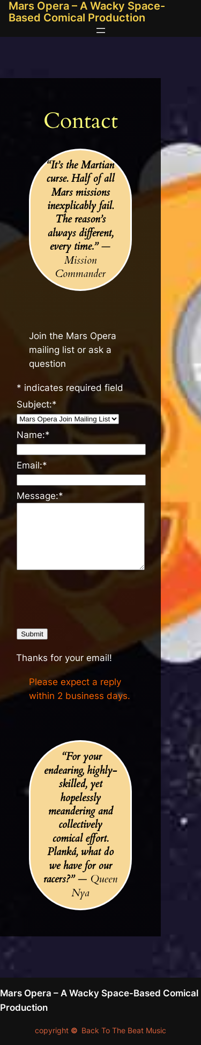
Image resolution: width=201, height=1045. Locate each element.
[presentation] (98, 597)
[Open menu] (100, 30)
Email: (32, 465)
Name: (33, 434)
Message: (40, 495)
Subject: (37, 404)
